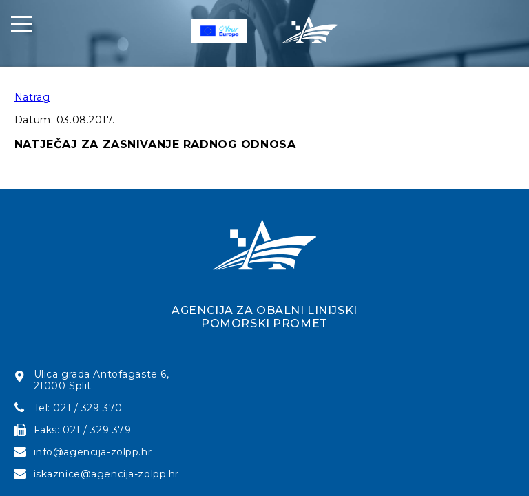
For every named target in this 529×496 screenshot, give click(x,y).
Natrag (32, 97)
